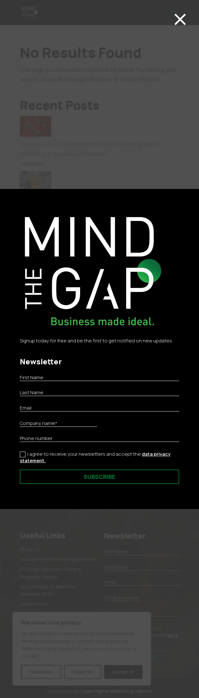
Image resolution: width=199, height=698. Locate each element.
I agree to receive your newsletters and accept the (95, 457)
